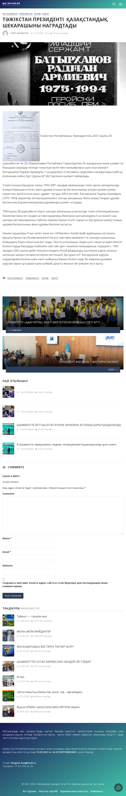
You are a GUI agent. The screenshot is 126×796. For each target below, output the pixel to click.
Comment (8, 493)
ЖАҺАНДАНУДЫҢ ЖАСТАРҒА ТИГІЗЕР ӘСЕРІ (45, 646)
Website (8, 565)
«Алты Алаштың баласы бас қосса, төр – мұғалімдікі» (50, 692)
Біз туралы (29, 791)
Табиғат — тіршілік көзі (32, 616)
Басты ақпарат (10, 14)
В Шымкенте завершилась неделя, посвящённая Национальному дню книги (66, 444)
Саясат (45, 14)
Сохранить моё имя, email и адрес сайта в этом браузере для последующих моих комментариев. (55, 584)
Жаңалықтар (26, 14)
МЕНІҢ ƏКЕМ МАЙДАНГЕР (34, 631)
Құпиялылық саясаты (74, 791)
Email (7, 552)
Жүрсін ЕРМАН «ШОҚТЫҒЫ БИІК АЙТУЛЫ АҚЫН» (48, 707)
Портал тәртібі (48, 791)
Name (7, 538)
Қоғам (37, 14)
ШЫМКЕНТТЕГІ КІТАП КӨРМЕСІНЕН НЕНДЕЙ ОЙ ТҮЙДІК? (54, 662)
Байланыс (97, 791)
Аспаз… (21, 677)
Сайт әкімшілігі (19, 33)
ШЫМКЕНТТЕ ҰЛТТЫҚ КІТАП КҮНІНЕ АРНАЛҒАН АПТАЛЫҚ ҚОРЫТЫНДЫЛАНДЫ (69, 425)
